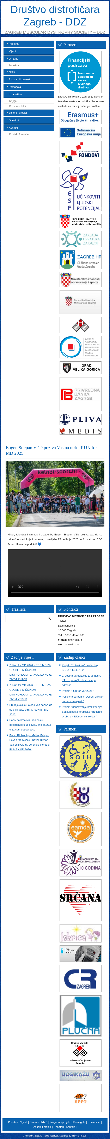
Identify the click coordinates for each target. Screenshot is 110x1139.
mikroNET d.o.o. (79, 1136)
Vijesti (12, 51)
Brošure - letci (17, 106)
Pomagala (15, 86)
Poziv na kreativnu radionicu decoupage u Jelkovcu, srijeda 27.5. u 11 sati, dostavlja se (30, 724)
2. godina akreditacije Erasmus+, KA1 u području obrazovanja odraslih (81, 680)
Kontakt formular (19, 134)
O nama (13, 58)
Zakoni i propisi (18, 112)
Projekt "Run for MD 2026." (78, 690)
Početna (14, 43)
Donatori (14, 120)
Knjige (13, 100)
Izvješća (14, 65)
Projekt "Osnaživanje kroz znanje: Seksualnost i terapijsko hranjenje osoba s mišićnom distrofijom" (82, 711)
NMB (12, 72)
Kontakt (13, 127)
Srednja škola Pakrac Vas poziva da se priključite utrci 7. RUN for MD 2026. (30, 709)
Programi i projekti (19, 79)
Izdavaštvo (15, 94)
